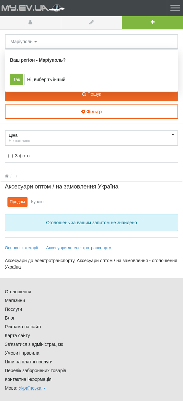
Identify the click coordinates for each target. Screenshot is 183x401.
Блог (10, 318)
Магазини (15, 300)
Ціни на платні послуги (28, 361)
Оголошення (18, 291)
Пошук (91, 94)
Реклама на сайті (23, 326)
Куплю (37, 201)
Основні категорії (22, 247)
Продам (17, 201)
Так (16, 79)
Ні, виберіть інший (46, 79)
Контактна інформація (28, 379)
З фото (18, 155)
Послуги (13, 309)
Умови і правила (22, 353)
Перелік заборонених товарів (35, 370)
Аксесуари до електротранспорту (78, 247)
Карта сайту (17, 335)
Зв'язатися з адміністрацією (34, 344)
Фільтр (91, 111)
